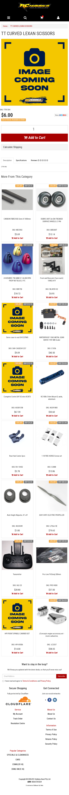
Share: (61, 115)
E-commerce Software (32, 785)
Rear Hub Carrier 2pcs (17, 456)
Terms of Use (51, 729)
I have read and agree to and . (26, 681)
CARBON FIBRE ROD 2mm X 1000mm (17, 219)
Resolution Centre (18, 723)
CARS (18, 759)
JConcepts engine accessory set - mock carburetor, (51, 634)
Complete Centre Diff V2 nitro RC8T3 (17, 397)
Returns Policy (51, 739)
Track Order (18, 718)
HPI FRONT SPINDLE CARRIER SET (17, 633)
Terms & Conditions (30, 681)
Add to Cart (34, 137)
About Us (51, 714)
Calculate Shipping (12, 147)
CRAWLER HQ (17, 764)
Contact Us (51, 718)
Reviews (39, 160)
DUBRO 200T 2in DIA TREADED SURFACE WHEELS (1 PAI (52, 220)
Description (7, 160)
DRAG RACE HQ (17, 769)
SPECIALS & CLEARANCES (18, 755)
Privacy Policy (46, 681)
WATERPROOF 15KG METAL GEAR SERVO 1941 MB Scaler (51, 338)
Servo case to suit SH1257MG (17, 337)
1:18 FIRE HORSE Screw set (52, 456)
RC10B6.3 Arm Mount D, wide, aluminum (52, 398)
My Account (18, 714)
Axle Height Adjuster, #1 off (17, 515)
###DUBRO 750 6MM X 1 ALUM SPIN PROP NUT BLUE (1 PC (17, 279)
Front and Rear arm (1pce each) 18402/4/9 (51, 279)
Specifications (21, 160)
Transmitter (17, 574)
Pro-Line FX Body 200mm (51, 574)
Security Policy (51, 744)
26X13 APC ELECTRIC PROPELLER (51, 515)
